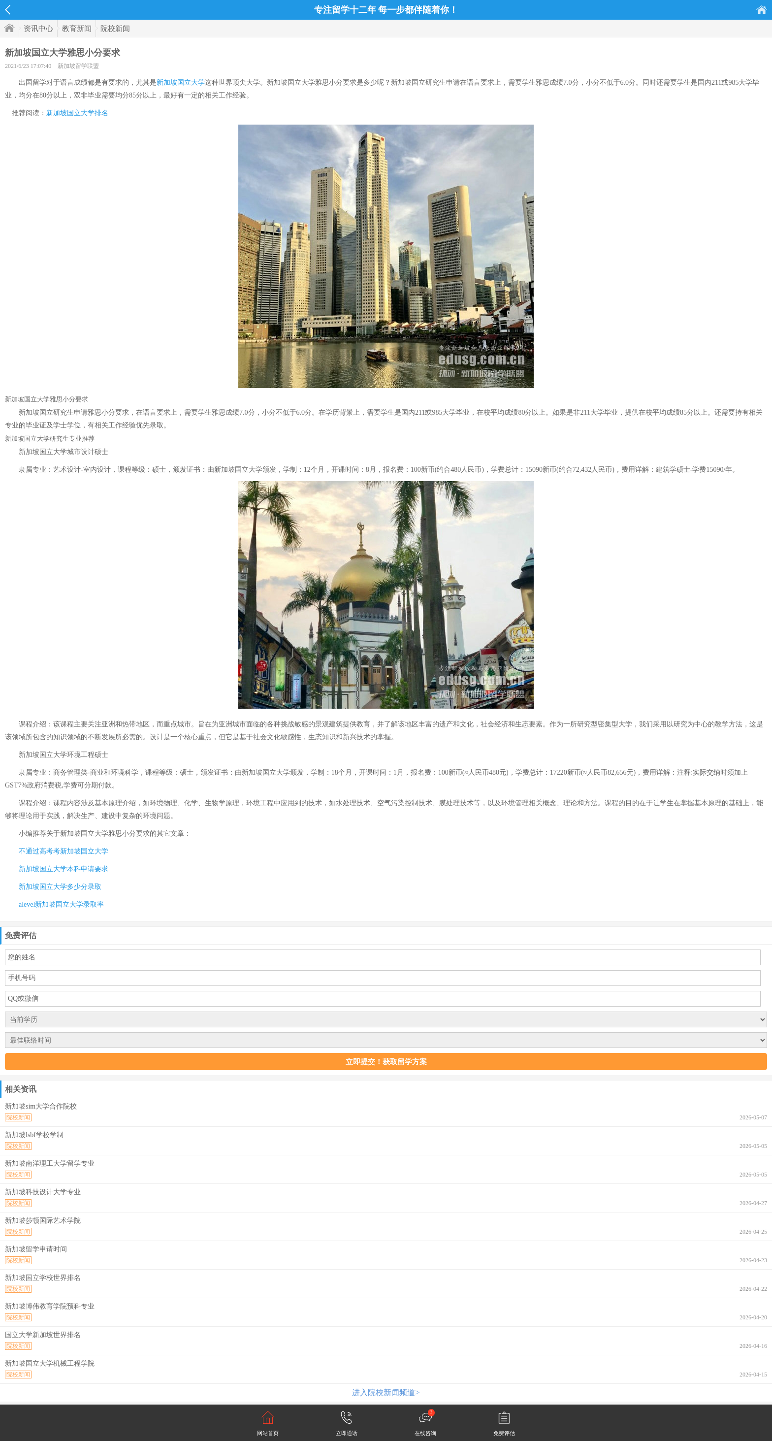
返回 (7, 10)
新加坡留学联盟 (78, 66)
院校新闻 (115, 29)
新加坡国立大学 (181, 82)
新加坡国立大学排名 (77, 113)
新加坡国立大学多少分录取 (60, 886)
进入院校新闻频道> (385, 1392)
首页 (761, 9)
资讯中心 (38, 29)
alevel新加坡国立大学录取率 (61, 904)
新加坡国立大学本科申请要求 (63, 869)
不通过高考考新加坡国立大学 (63, 851)
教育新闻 (77, 29)
